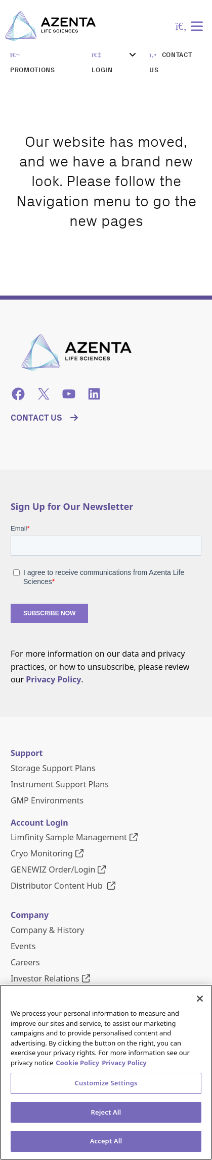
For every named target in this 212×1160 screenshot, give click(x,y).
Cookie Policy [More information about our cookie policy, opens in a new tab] (77, 1062)
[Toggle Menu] (199, 26)
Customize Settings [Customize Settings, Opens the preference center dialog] (106, 1082)
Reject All (106, 1112)
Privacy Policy (53, 679)
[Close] (200, 999)
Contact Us (36, 418)
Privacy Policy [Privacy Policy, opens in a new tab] (124, 1062)
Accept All (106, 1140)
